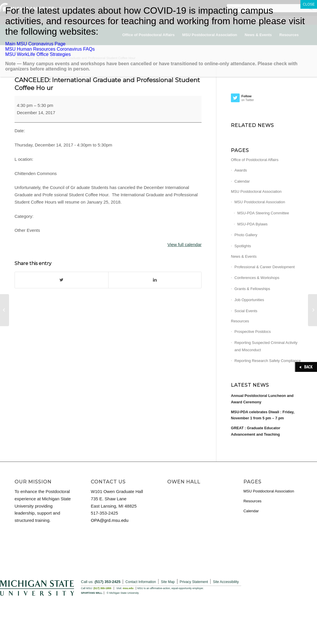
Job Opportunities (249, 300)
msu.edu (128, 588)
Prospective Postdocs (252, 331)
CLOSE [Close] (309, 4)
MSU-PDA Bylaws (252, 224)
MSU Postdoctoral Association (256, 191)
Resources (240, 321)
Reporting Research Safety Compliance (267, 360)
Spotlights (242, 246)
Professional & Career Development (264, 267)
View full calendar (185, 244)
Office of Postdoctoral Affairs (255, 160)
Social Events (245, 311)
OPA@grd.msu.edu (109, 520)
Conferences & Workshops (256, 277)
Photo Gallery (245, 235)
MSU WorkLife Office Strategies (38, 54)
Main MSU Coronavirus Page (35, 43)
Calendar (242, 181)
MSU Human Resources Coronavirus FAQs (50, 49)
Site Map (167, 582)
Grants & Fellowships (252, 289)
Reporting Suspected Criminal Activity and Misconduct (266, 346)
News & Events (244, 256)
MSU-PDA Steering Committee (263, 213)
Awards (240, 170)
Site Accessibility (226, 582)
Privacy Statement (194, 582)
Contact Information (140, 582)
